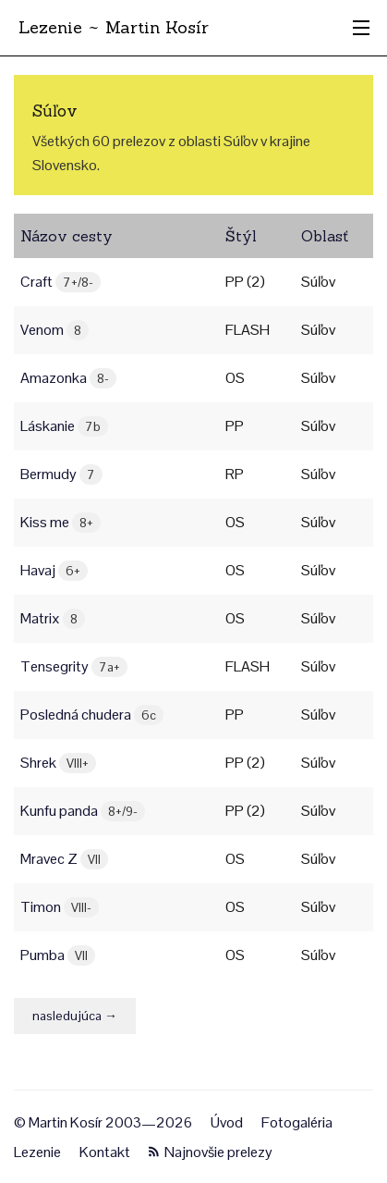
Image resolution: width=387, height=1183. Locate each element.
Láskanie (64, 426)
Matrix (52, 618)
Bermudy (61, 474)
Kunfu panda (82, 810)
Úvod (227, 1122)
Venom (54, 329)
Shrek (58, 762)
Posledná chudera (91, 714)
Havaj (54, 570)
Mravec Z (64, 859)
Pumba (57, 955)
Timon (59, 907)
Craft (60, 281)
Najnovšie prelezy (210, 1152)
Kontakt (104, 1152)
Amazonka (68, 378)
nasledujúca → (74, 1015)
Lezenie (37, 1152)
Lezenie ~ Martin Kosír (113, 27)
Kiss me (60, 522)
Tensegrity (73, 666)
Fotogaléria (297, 1122)
